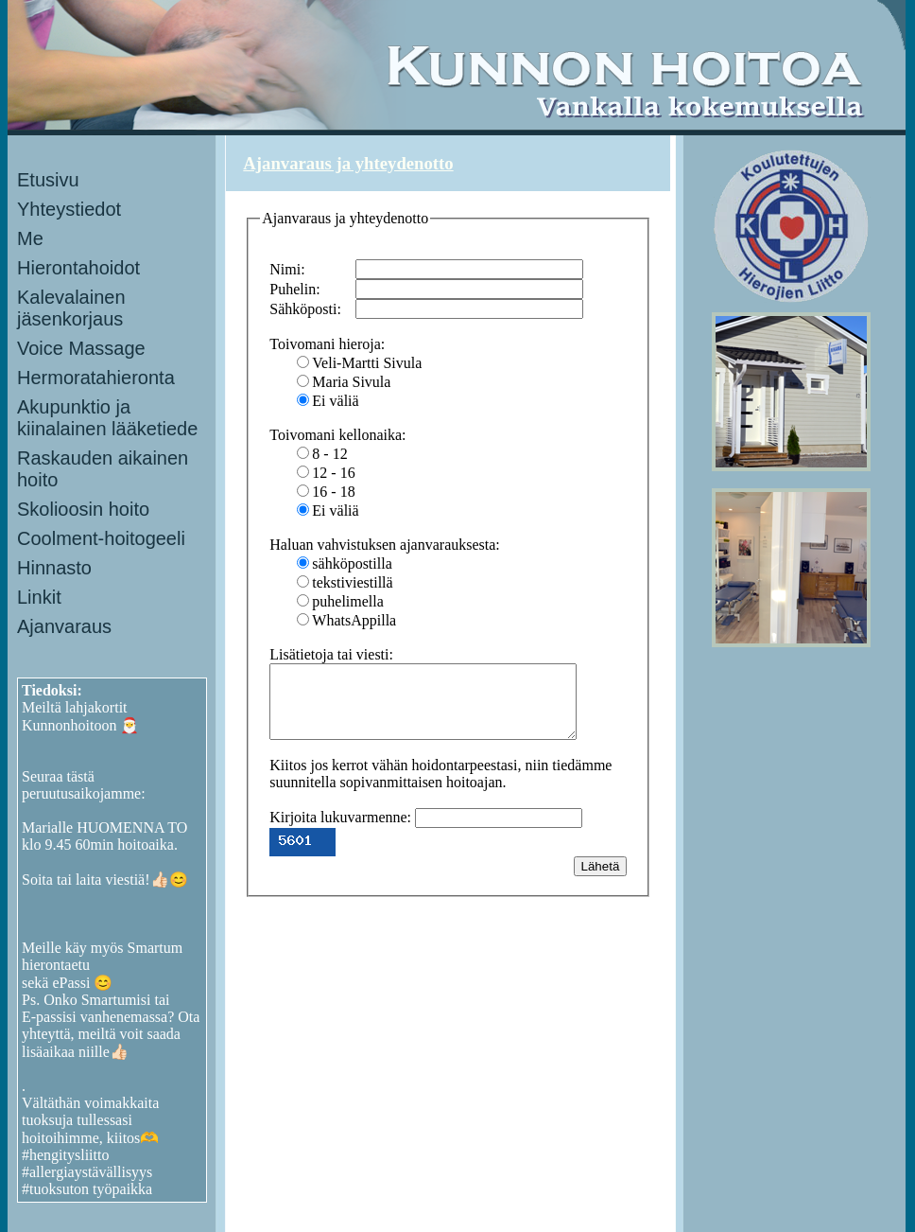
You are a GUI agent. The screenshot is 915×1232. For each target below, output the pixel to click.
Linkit (39, 597)
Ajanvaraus (64, 626)
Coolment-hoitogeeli (101, 538)
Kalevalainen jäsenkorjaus (71, 308)
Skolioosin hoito (83, 509)
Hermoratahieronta (96, 377)
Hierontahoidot (78, 267)
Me (30, 238)
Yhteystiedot (69, 209)
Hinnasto (54, 567)
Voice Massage (81, 348)
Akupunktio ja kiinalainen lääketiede (107, 417)
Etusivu (48, 179)
